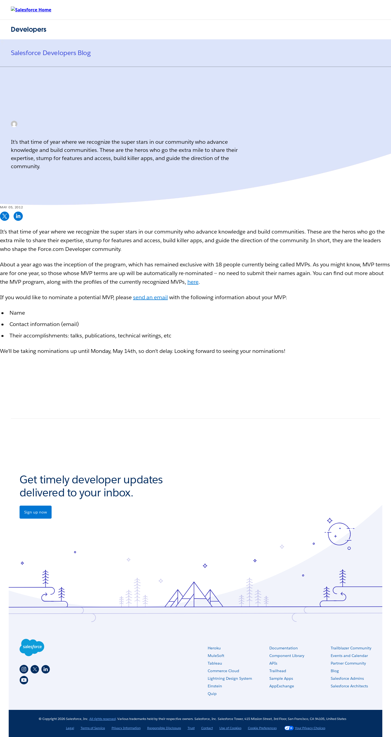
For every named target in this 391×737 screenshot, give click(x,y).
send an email (150, 297)
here (192, 281)
